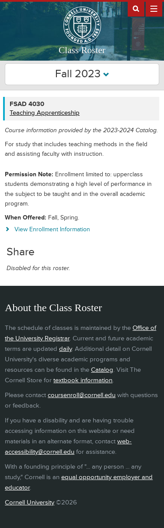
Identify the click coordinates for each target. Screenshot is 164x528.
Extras (154, 8)
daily (65, 349)
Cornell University (29, 502)
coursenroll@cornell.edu (81, 395)
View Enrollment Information (52, 229)
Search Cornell (136, 8)
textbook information (82, 380)
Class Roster (82, 50)
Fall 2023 (82, 74)
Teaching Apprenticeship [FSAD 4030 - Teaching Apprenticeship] (45, 113)
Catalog (102, 370)
